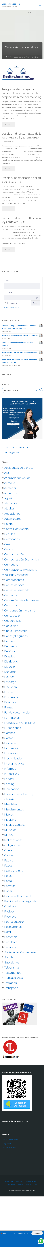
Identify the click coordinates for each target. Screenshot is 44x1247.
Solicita (9, 957)
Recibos (9, 911)
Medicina (10, 819)
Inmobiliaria (11, 773)
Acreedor (10, 488)
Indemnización (13, 758)
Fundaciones (12, 728)
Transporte (11, 988)
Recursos (10, 916)
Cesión (8, 544)
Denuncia (10, 641)
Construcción (12, 615)
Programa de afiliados (9, 1139)
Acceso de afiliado (9, 1147)
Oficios (8, 855)
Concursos (11, 605)
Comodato (11, 564)
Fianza (8, 707)
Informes (10, 768)
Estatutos (10, 702)
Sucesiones (11, 962)
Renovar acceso (31, 1181)
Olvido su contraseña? (12, 307)
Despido (9, 656)
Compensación (14, 554)
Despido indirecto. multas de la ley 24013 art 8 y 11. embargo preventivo (21, 137)
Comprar (19, 1181)
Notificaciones (13, 840)
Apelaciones (12, 513)
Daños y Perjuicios (16, 636)
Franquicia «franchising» (20, 722)
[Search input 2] (19, 390)
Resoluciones (13, 926)
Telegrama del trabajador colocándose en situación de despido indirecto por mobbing (21, 93)
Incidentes (11, 753)
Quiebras (10, 906)
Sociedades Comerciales (20, 952)
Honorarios (11, 748)
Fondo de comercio (17, 712)
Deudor (9, 677)
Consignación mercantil (19, 610)
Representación (14, 921)
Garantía (9, 733)
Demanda (10, 646)
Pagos (8, 865)
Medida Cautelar (15, 824)
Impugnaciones (14, 763)
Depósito (10, 651)
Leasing (9, 784)
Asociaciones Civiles (17, 478)
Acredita (9, 483)
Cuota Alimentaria (15, 631)
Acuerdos (10, 493)
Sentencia (10, 937)
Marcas (9, 814)
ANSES (8, 473)
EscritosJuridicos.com (11, 4)
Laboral (9, 779)
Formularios (12, 717)
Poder (8, 891)
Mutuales (10, 830)
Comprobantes (14, 580)
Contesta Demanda (16, 590)
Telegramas (11, 967)
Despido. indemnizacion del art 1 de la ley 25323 (21, 179)
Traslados (10, 983)
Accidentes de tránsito (18, 467)
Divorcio (9, 666)
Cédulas (9, 534)
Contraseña (9, 292)
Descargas (11, 1184)
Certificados (12, 539)
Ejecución (10, 687)
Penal (8, 875)
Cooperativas (12, 620)
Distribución (12, 661)
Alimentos (10, 503)
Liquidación (11, 789)
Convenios (11, 626)
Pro (12, 1181)
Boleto (8, 524)
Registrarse (7, 1144)
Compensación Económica (21, 559)
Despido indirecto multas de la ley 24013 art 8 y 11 (21, 220)
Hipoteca (10, 743)
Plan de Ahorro (13, 870)
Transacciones (13, 977)
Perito (8, 881)
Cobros (9, 549)
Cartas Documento (16, 529)
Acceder (20, 1184)
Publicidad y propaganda (20, 901)
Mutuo (8, 835)
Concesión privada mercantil (22, 600)
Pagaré (8, 860)
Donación (10, 671)
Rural (7, 932)
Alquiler (9, 508)
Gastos (8, 738)
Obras (8, 850)
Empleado (11, 697)
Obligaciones (12, 845)
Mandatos (10, 804)
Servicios (10, 947)
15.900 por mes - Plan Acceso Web (16, 1233)
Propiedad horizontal (17, 896)
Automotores (12, 518)
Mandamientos (14, 809)
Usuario (8, 281)
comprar (37, 1233)
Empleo (9, 692)
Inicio (7, 1181)
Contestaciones (14, 585)
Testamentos (12, 972)
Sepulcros (10, 942)
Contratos (10, 595)
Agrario (8, 498)
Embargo (10, 682)
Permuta (9, 886)
